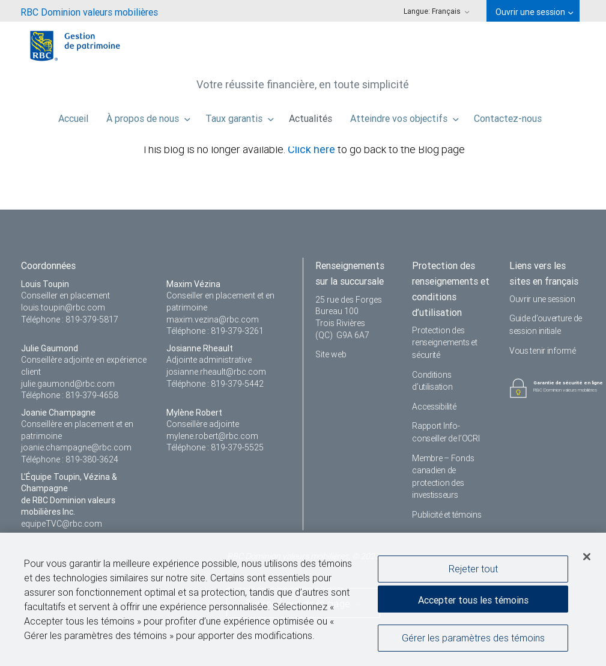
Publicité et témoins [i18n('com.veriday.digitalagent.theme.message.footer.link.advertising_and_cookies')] (446, 514)
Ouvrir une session (542, 299)
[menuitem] (89, 11)
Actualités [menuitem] (310, 115)
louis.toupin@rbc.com (63, 307)
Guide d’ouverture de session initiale (545, 324)
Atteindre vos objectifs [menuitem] (404, 115)
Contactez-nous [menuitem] (508, 115)
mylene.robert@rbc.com (212, 436)
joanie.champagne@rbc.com (76, 447)
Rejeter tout (473, 569)
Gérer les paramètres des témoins (473, 638)
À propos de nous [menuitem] (148, 115)
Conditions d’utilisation (432, 381)
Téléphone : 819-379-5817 (69, 319)
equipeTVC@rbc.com (61, 523)
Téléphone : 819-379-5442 (215, 383)
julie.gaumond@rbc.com (68, 383)
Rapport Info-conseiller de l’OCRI (445, 432)
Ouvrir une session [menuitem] (534, 12)
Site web (331, 354)
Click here (313, 149)
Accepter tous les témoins (473, 601)
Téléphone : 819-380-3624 (69, 459)
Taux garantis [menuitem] (239, 115)
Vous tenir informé (542, 350)
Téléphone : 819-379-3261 (215, 330)
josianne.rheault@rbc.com (216, 371)
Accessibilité (434, 406)
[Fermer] (587, 557)
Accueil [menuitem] (73, 115)
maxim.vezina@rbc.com (212, 319)
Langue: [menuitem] (436, 11)
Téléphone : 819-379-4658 (69, 395)
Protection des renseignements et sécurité (444, 342)
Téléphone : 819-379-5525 (215, 447)
